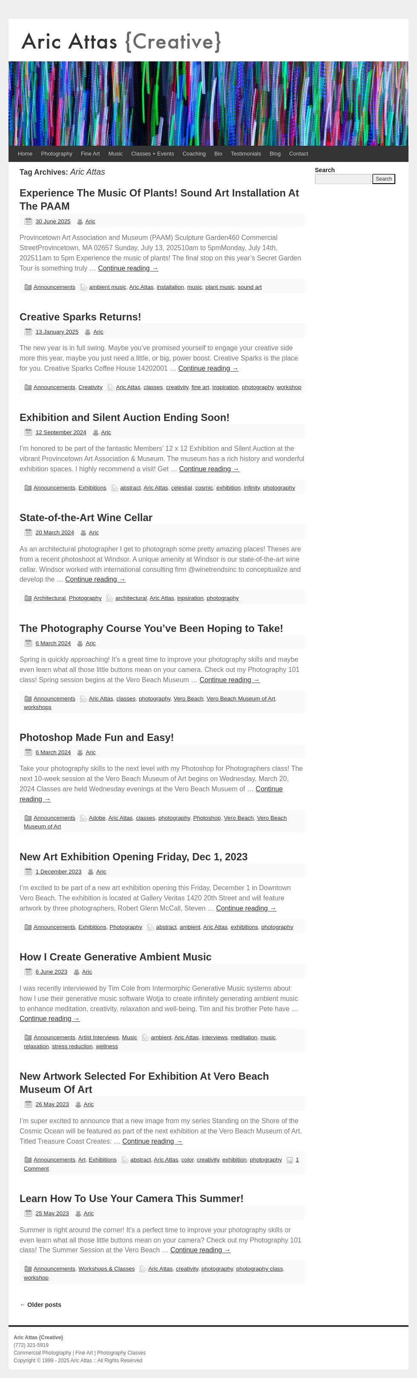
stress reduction (72, 1046)
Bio (218, 153)
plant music (220, 287)
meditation (244, 1037)
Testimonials (246, 153)
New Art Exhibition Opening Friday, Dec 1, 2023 (134, 856)
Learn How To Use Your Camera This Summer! (132, 1198)
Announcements (54, 287)
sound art (250, 287)
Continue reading (128, 268)
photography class (259, 1269)
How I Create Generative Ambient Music (115, 957)
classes (153, 387)
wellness (107, 1046)
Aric (90, 221)
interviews (215, 1037)
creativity (177, 387)
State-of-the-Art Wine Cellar (86, 517)
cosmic (204, 487)
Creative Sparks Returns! (80, 317)
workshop (289, 387)
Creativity (90, 387)
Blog (275, 153)
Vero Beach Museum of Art (241, 698)
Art (82, 1159)
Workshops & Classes (106, 1269)
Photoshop (207, 818)
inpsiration (190, 598)
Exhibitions (92, 487)
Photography (56, 153)
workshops (37, 707)
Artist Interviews (98, 1037)
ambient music (107, 287)
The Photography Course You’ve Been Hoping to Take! (151, 628)
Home (25, 153)
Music (116, 153)
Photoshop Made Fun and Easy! (97, 737)
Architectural (50, 598)
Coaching (194, 153)
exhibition (228, 487)
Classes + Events (152, 153)
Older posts (40, 1304)
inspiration (225, 387)
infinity (252, 487)
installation (170, 287)
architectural (131, 598)
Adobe (97, 818)
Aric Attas (141, 287)
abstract (130, 487)
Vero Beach (188, 698)
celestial (181, 487)
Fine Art (90, 153)
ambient (190, 927)
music (194, 287)
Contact (298, 153)
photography (257, 387)
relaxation (36, 1046)
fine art (200, 387)
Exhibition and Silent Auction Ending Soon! (125, 417)
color (187, 1159)
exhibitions (244, 927)
